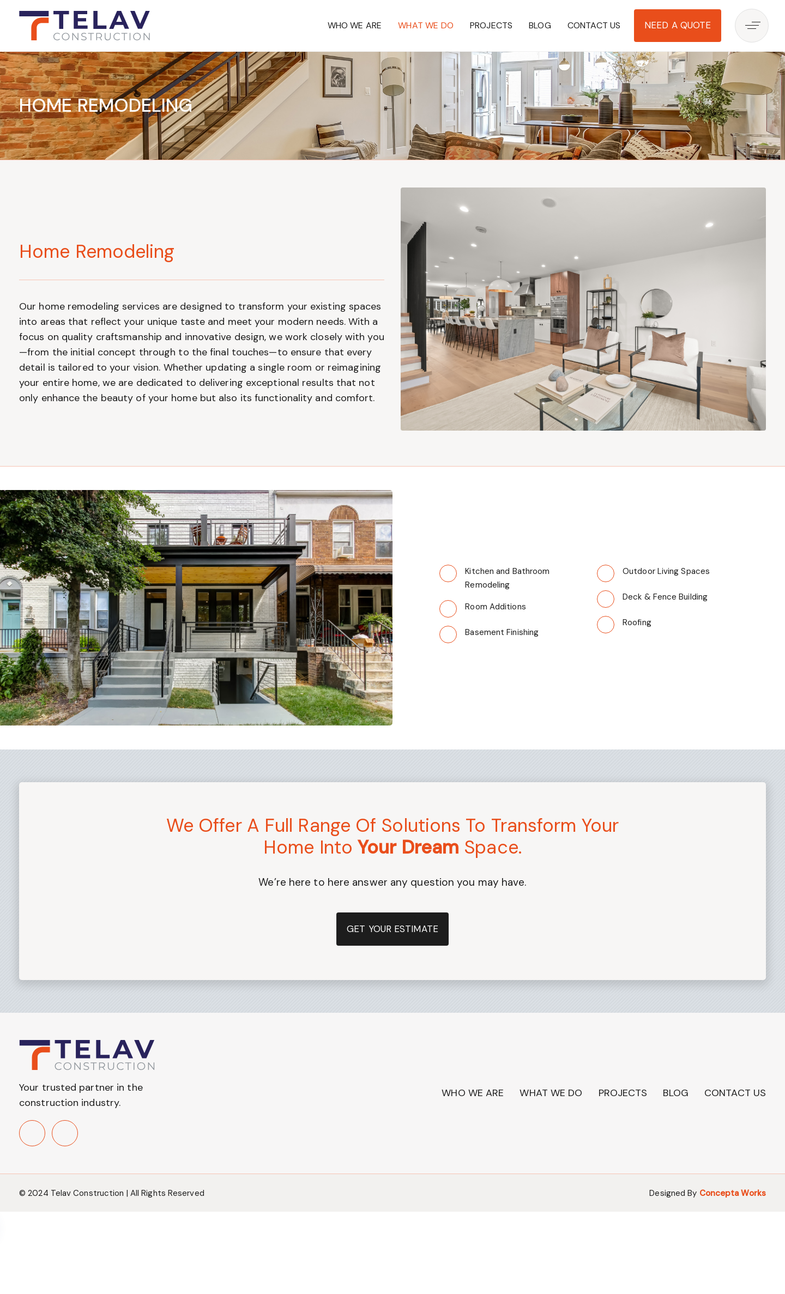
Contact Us (594, 25)
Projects (491, 25)
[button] (754, 26)
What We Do (426, 25)
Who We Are (355, 25)
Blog (540, 25)
